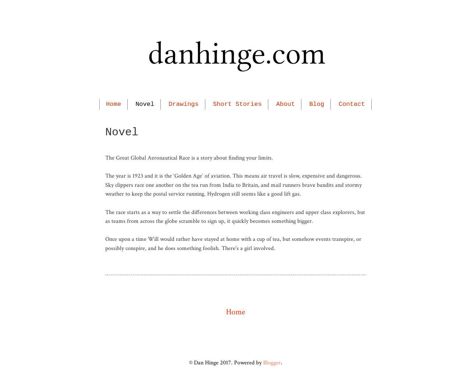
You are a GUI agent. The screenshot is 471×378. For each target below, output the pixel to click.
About (285, 104)
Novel (144, 104)
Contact (352, 104)
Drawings (184, 104)
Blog (316, 104)
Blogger (272, 362)
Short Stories (237, 104)
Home (113, 104)
